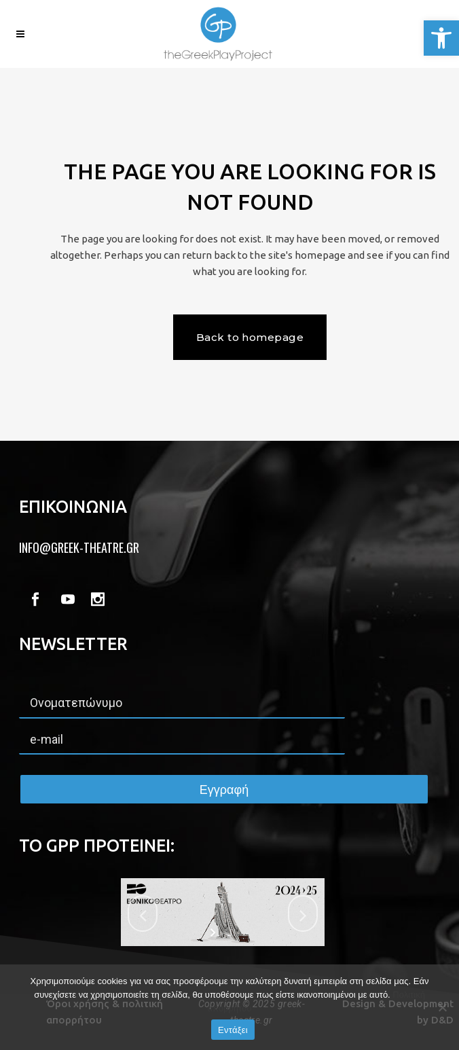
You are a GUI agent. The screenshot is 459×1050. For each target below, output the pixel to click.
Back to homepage (250, 337)
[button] (441, 38)
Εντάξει (233, 1030)
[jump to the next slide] (303, 913)
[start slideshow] (214, 932)
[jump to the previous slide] (143, 913)
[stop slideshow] (231, 932)
